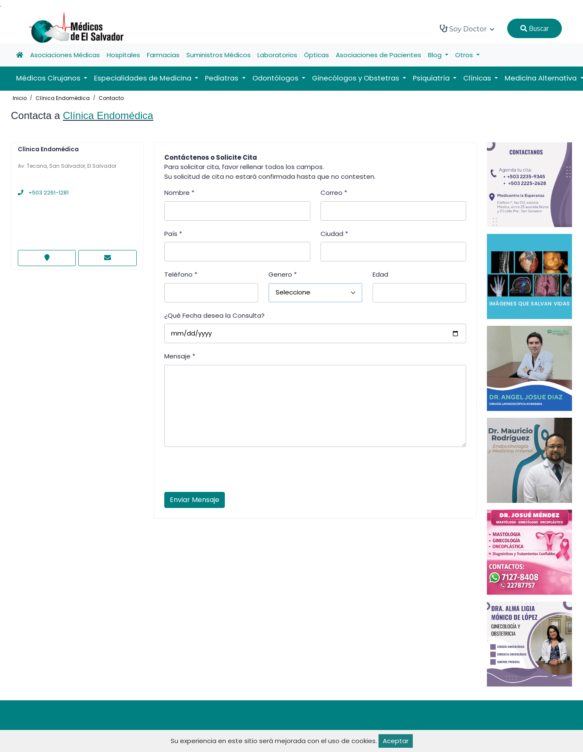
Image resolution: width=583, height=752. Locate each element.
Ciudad (334, 233)
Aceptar (396, 740)
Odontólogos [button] (276, 78)
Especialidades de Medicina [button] (143, 78)
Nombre (179, 192)
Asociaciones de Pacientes (378, 54)
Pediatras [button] (222, 78)
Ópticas (316, 54)
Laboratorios (277, 54)
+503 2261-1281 (43, 193)
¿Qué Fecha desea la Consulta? (214, 315)
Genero (282, 274)
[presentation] (228, 471)
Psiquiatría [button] (432, 78)
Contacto (111, 98)
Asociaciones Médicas (65, 54)
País (173, 233)
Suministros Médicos (218, 54)
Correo (334, 192)
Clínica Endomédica (63, 98)
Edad (380, 274)
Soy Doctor (467, 29)
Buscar (534, 28)
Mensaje (179, 356)
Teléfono (180, 274)
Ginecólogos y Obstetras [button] (356, 78)
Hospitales (123, 54)
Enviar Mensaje (194, 500)
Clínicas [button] (478, 78)
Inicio (20, 98)
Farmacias (163, 54)
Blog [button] (435, 54)
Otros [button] (465, 54)
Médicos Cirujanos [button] (49, 78)
